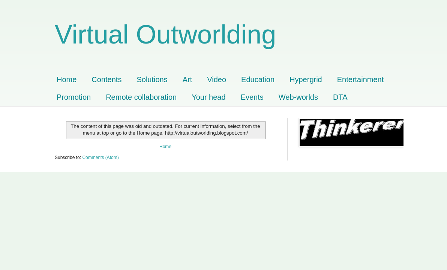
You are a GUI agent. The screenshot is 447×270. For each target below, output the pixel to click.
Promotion (74, 97)
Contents (107, 79)
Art (187, 79)
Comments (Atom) (100, 157)
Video (216, 79)
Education (257, 79)
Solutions (151, 79)
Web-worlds (298, 97)
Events (252, 97)
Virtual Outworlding (165, 34)
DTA (340, 97)
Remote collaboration (141, 97)
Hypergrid (306, 79)
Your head (208, 97)
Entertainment (360, 79)
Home (66, 79)
